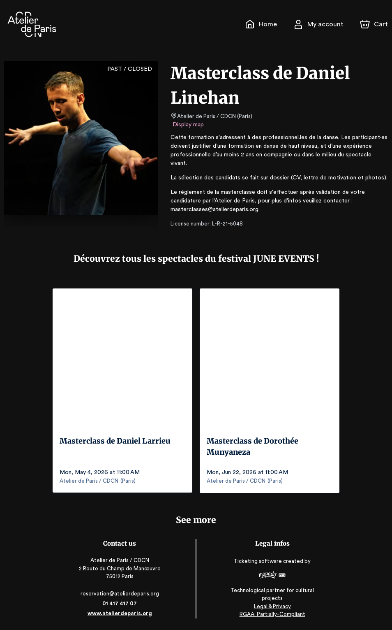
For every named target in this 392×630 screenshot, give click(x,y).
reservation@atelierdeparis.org (120, 593)
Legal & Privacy (271, 605)
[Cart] (375, 24)
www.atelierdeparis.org (120, 612)
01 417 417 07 (120, 603)
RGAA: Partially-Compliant (271, 613)
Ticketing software (258, 563)
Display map (188, 124)
